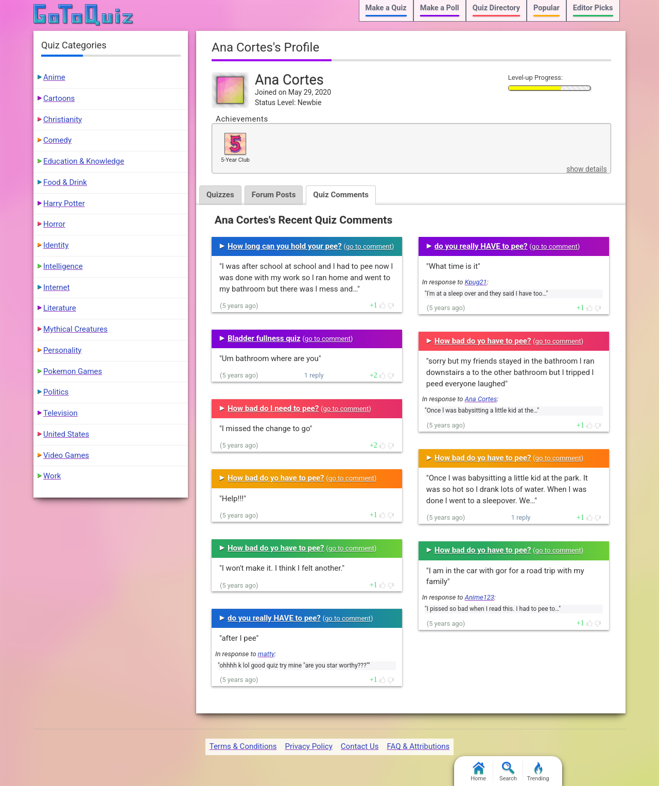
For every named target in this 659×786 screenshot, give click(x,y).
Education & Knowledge (83, 161)
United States (66, 434)
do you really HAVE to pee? (274, 618)
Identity (55, 245)
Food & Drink (65, 182)
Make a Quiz (386, 8)
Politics (55, 392)
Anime (54, 77)
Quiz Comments (341, 194)
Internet (56, 287)
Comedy (57, 140)
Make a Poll (439, 8)
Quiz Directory (496, 8)
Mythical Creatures (75, 329)
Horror (54, 224)
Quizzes (220, 194)
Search (508, 772)
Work (52, 476)
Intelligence (63, 266)
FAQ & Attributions (418, 746)
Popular (546, 8)
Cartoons (59, 98)
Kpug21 (476, 282)
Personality (62, 350)
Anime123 (479, 597)
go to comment (369, 246)
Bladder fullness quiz (264, 338)
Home (478, 772)
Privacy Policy (308, 746)
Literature (59, 308)
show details (586, 169)
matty (266, 654)
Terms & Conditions (243, 746)
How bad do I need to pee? (273, 408)
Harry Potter (64, 203)
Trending (538, 772)
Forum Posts (274, 194)
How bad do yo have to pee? (276, 478)
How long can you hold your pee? (285, 246)
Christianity (62, 119)
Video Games (66, 455)
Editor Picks (593, 8)
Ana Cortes (481, 399)
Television (60, 413)
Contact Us (360, 746)
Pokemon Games (72, 371)
